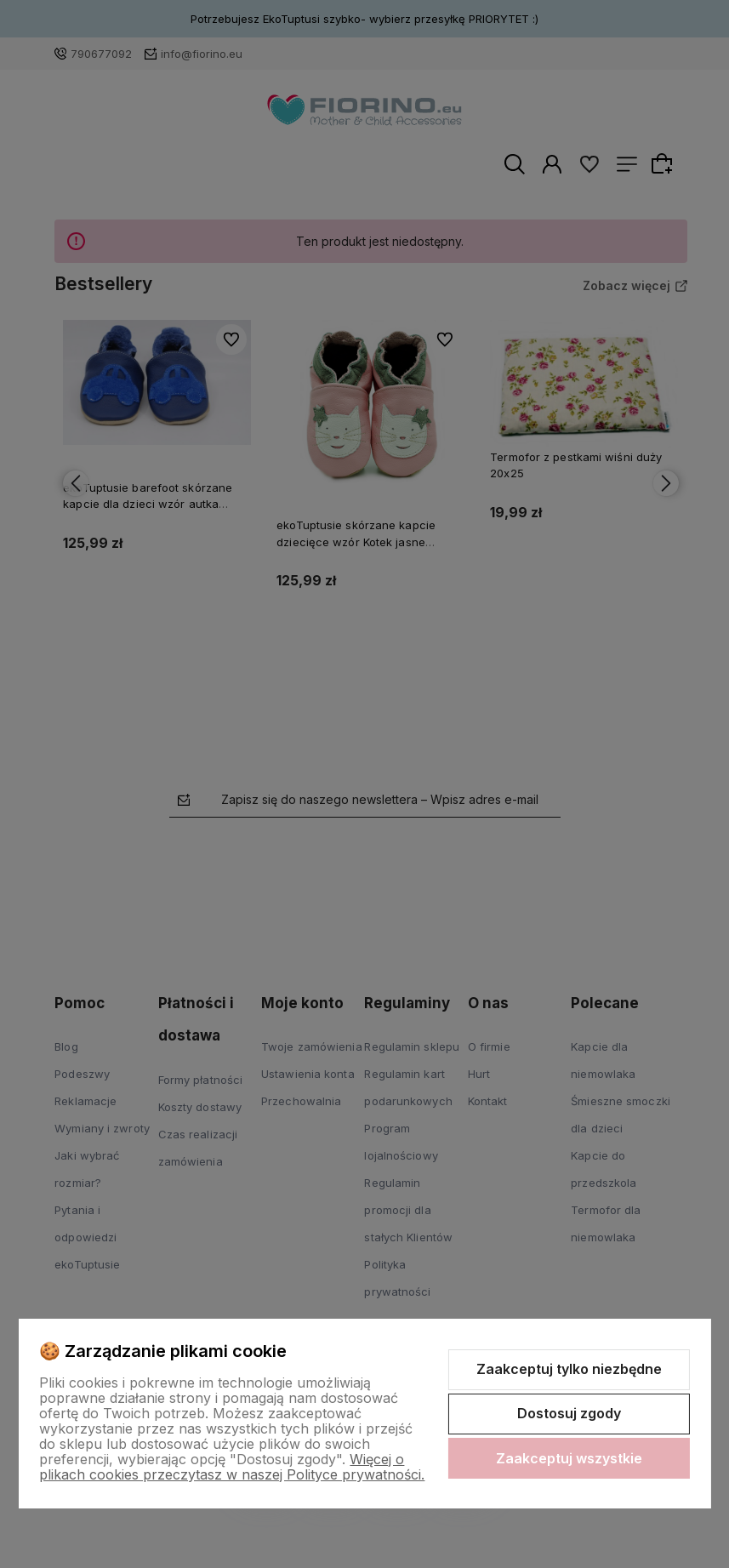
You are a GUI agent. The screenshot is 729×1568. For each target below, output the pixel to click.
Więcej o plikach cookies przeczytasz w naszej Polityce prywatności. (231, 1467)
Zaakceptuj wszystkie (569, 1458)
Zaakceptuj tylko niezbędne (569, 1368)
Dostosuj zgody (569, 1413)
